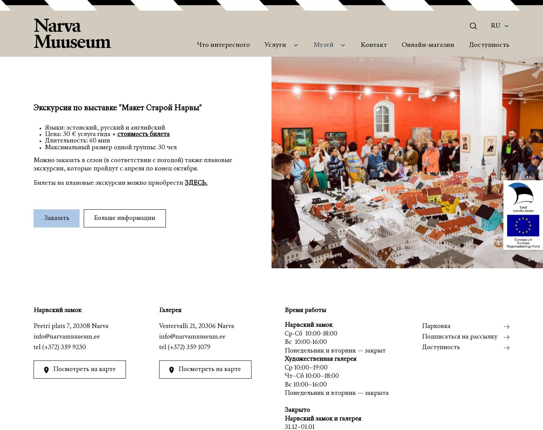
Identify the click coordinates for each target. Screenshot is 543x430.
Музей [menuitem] (324, 45)
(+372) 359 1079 (189, 348)
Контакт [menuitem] (374, 45)
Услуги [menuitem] (275, 45)
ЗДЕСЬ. (196, 183)
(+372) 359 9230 (64, 348)
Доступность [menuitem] (489, 45)
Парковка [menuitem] (436, 326)
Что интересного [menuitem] (223, 45)
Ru (495, 26)
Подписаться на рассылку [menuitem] (459, 337)
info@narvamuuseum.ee (67, 337)
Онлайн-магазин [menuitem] (428, 45)
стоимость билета (143, 135)
